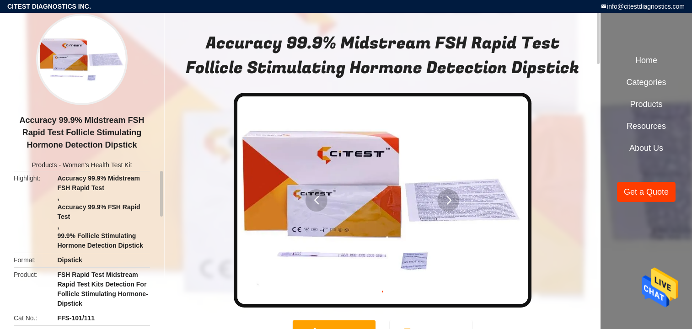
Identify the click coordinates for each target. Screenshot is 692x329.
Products (44, 165)
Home (646, 60)
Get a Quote (646, 191)
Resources (646, 126)
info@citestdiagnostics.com (646, 6)
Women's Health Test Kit (97, 165)
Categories (646, 82)
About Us (646, 148)
